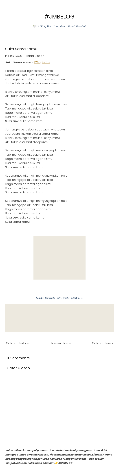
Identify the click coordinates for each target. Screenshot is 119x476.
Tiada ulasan (35, 56)
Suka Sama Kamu (21, 48)
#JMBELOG (59, 16)
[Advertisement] (59, 258)
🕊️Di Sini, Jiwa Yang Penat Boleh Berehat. (59, 26)
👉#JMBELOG (63, 463)
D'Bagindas (42, 62)
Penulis (40, 298)
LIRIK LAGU (15, 56)
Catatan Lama (102, 343)
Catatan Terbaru (18, 343)
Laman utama (61, 343)
